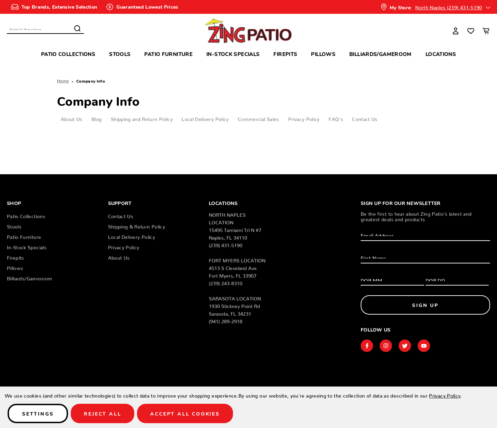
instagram (386, 345)
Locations (441, 53)
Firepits (285, 53)
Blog (96, 118)
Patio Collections (68, 53)
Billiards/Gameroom (380, 53)
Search (77, 28)
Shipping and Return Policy (142, 118)
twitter (405, 345)
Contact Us (365, 118)
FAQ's (336, 118)
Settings (37, 413)
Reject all (102, 413)
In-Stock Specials (233, 53)
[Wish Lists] (471, 31)
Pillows (323, 53)
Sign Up (425, 304)
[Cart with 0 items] (486, 31)
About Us (71, 118)
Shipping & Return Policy (136, 225)
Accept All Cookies (185, 413)
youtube (424, 345)
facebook (367, 345)
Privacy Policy (304, 118)
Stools (119, 53)
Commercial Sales (258, 118)
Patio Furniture (168, 53)
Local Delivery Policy (205, 118)
